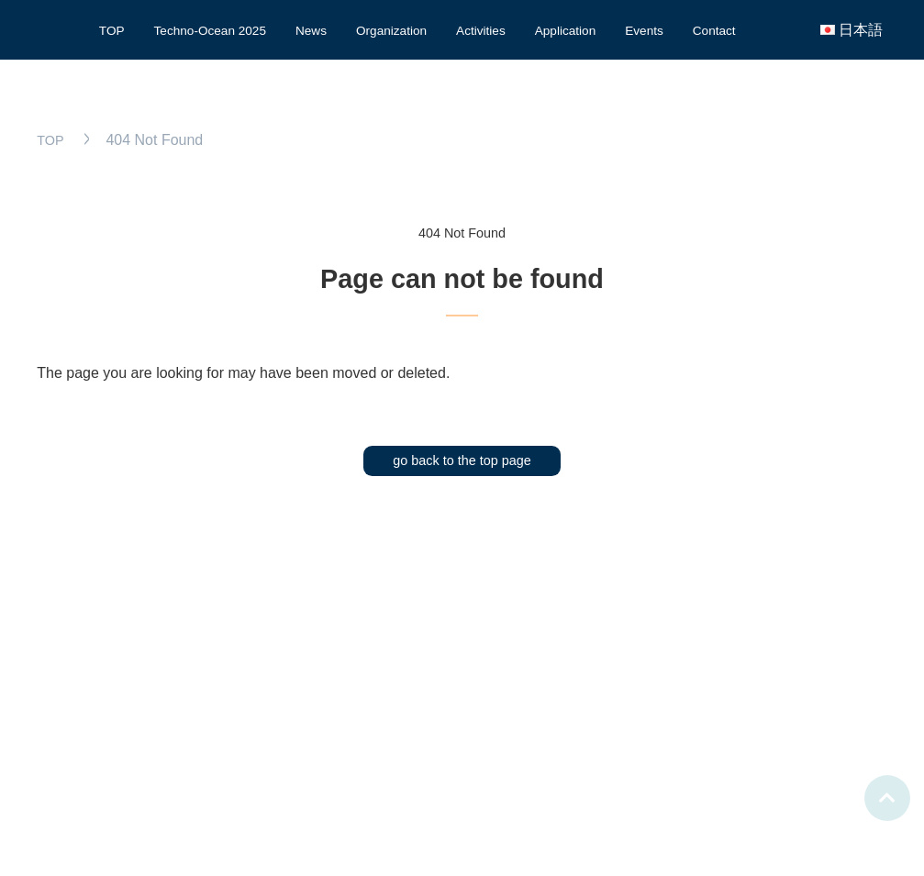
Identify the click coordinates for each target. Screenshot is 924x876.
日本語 (861, 30)
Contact (714, 31)
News (311, 31)
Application (565, 31)
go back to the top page (461, 460)
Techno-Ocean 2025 (210, 31)
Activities (481, 31)
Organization (391, 31)
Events (644, 31)
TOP (112, 31)
